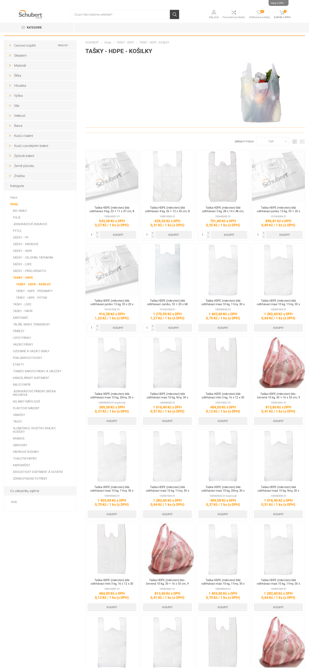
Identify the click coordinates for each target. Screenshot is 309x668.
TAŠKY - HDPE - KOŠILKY (33, 284)
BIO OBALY (20, 211)
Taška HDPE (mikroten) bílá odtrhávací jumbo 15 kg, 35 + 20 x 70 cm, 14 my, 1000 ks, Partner (278, 211)
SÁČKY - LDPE (22, 264)
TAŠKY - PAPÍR (23, 311)
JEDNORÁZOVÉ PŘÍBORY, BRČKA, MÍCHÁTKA (34, 393)
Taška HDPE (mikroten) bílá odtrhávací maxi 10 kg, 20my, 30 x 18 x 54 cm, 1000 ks (111, 397)
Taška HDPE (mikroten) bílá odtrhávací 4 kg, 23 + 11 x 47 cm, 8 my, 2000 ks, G (111, 211)
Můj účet (214, 17)
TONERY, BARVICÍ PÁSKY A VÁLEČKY (37, 371)
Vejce (13, 197)
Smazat (63, 45)
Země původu (24, 166)
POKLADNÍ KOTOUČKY (27, 358)
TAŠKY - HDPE (23, 277)
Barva (18, 126)
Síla (16, 106)
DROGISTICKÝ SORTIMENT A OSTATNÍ (38, 472)
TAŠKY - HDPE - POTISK (31, 297)
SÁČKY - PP (21, 237)
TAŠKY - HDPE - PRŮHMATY (34, 291)
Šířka (17, 75)
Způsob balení (24, 156)
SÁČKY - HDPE (22, 251)
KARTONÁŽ (20, 318)
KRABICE (19, 438)
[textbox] (120, 14)
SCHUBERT (92, 42)
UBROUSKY (20, 445)
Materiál (20, 65)
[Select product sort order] (273, 141)
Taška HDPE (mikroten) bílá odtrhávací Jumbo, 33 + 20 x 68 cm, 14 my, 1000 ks (167, 304)
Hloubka (20, 86)
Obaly (14, 204)
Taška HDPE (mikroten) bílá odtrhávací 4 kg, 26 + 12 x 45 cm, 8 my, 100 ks (167, 211)
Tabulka (295, 141)
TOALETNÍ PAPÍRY (25, 458)
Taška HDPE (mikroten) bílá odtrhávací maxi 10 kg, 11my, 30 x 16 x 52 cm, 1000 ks (223, 304)
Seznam (302, 141)
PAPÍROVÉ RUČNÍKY (26, 452)
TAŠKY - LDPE (22, 304)
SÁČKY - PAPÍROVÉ (25, 244)
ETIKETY (18, 364)
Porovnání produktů (234, 17)
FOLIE (16, 217)
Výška (18, 96)
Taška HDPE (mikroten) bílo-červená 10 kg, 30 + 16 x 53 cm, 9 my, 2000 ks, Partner (278, 397)
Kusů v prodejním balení (31, 146)
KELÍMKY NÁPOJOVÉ (26, 401)
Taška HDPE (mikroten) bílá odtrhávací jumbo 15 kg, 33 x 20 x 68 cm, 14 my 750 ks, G (111, 304)
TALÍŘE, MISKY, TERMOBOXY (31, 324)
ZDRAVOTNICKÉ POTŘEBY (30, 478)
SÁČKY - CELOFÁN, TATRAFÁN (33, 257)
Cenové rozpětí (25, 45)
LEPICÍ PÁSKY (22, 338)
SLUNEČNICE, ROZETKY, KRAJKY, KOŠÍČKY (34, 430)
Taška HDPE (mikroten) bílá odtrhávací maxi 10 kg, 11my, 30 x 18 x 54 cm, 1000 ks (278, 304)
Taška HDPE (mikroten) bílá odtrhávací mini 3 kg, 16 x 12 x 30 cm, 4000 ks (223, 397)
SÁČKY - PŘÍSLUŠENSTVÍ (29, 271)
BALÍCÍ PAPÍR (22, 384)
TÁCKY (17, 421)
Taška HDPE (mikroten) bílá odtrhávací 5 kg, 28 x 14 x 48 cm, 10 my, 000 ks (223, 211)
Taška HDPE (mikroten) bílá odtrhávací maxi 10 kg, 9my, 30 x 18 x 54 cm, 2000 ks (167, 397)
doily (14, 502)
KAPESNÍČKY (21, 465)
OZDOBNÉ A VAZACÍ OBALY (31, 351)
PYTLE (17, 231)
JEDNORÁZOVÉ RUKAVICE (30, 224)
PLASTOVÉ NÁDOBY (26, 408)
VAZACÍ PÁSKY (23, 344)
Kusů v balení (23, 136)
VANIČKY (19, 415)
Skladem (20, 55)
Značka (19, 176)
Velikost (19, 116)
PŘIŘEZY (18, 331)
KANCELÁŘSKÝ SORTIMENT (31, 378)
